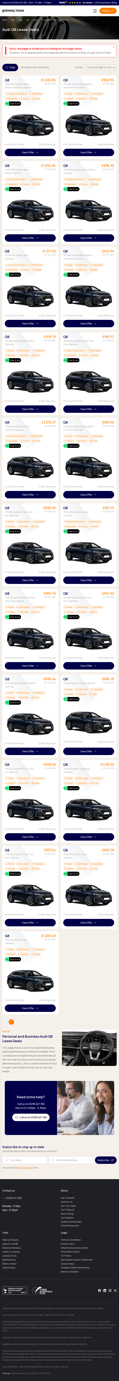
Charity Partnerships (71, 1221)
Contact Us (67, 1201)
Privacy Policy (68, 1243)
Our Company (68, 1197)
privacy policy (26, 1167)
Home (4, 20)
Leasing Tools (9, 1255)
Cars (12, 20)
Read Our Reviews (11, 1247)
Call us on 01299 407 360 (14, 2)
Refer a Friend (9, 1263)
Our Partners (67, 1217)
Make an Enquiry (10, 1239)
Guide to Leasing (11, 1251)
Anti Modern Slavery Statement (77, 1259)
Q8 (28, 20)
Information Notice (70, 1251)
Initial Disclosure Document (74, 1247)
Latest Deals (8, 1267)
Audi (20, 20)
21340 (35, 20)
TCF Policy (66, 1255)
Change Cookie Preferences (75, 1267)
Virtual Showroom (70, 1225)
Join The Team (68, 1205)
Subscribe (103, 1160)
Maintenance (9, 1259)
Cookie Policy (68, 1263)
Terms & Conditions (71, 1239)
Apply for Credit (10, 1243)
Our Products (67, 1209)
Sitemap (6, 1373)
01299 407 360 (14, 1198)
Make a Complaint (70, 1271)
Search (106, 11)
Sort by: (79, 67)
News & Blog (67, 1213)
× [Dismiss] (113, 46)
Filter (12, 67)
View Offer (28, 152)
